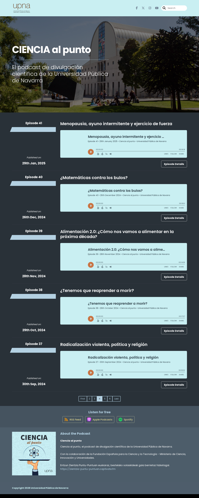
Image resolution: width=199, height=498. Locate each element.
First (82, 400)
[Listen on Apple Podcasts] (99, 423)
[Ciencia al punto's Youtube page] (155, 9)
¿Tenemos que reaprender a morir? (97, 292)
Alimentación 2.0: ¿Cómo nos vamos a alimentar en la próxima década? (117, 235)
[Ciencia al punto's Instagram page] (148, 9)
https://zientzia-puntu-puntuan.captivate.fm (88, 473)
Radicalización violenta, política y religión (103, 346)
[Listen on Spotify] (126, 423)
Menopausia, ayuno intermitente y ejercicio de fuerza (116, 125)
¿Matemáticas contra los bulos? (94, 179)
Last (116, 400)
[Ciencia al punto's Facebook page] (137, 9)
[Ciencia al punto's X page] (141, 9)
